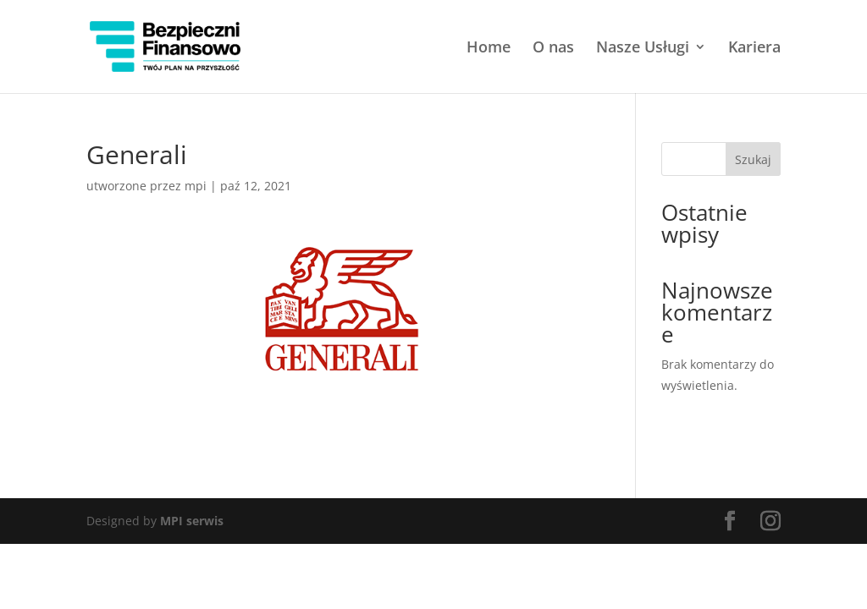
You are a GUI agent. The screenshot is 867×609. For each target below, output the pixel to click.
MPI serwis (192, 521)
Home (489, 49)
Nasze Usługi (642, 49)
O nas (553, 49)
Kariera (754, 49)
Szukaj (753, 159)
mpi (196, 186)
